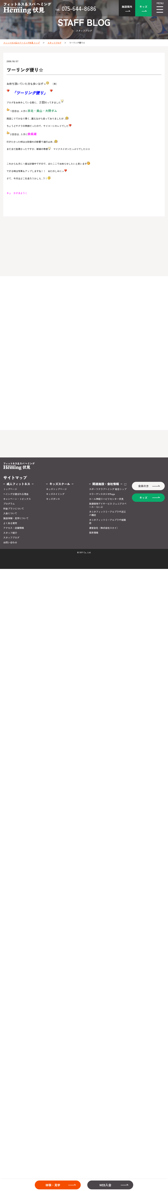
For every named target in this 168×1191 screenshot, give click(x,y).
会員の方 (143, 486)
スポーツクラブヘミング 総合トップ (107, 489)
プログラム (9, 503)
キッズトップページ (56, 489)
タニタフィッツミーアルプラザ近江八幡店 (107, 513)
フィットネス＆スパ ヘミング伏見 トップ (21, 42)
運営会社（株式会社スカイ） (104, 527)
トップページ (10, 489)
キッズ (143, 7)
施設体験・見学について (16, 518)
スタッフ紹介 (10, 532)
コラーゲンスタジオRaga (102, 494)
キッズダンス (53, 498)
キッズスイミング (55, 494)
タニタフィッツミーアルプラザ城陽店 (107, 521)
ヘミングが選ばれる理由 (16, 494)
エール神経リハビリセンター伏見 (106, 498)
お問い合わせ (10, 542)
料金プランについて (13, 508)
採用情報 (93, 532)
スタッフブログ (54, 42)
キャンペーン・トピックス (17, 498)
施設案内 (127, 7)
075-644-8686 (75, 8)
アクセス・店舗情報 (13, 527)
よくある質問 (10, 523)
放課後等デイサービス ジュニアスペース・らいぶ (107, 505)
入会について (10, 513)
